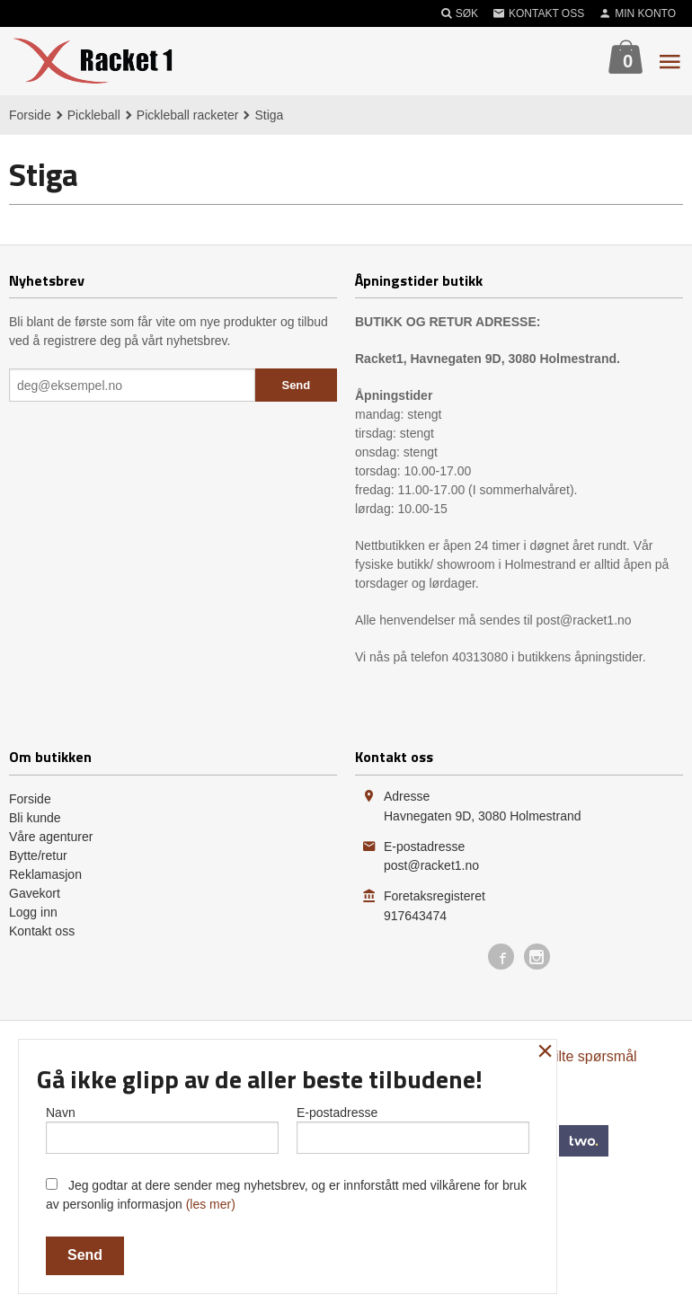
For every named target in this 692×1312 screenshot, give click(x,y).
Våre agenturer (51, 836)
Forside (30, 115)
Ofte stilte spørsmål (575, 1056)
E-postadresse (413, 1129)
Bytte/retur (38, 855)
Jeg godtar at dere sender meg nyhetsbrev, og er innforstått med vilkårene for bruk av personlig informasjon (286, 1194)
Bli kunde (35, 818)
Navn (162, 1129)
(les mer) (210, 1204)
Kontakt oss (42, 931)
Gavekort (34, 893)
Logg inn (33, 912)
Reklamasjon (45, 874)
